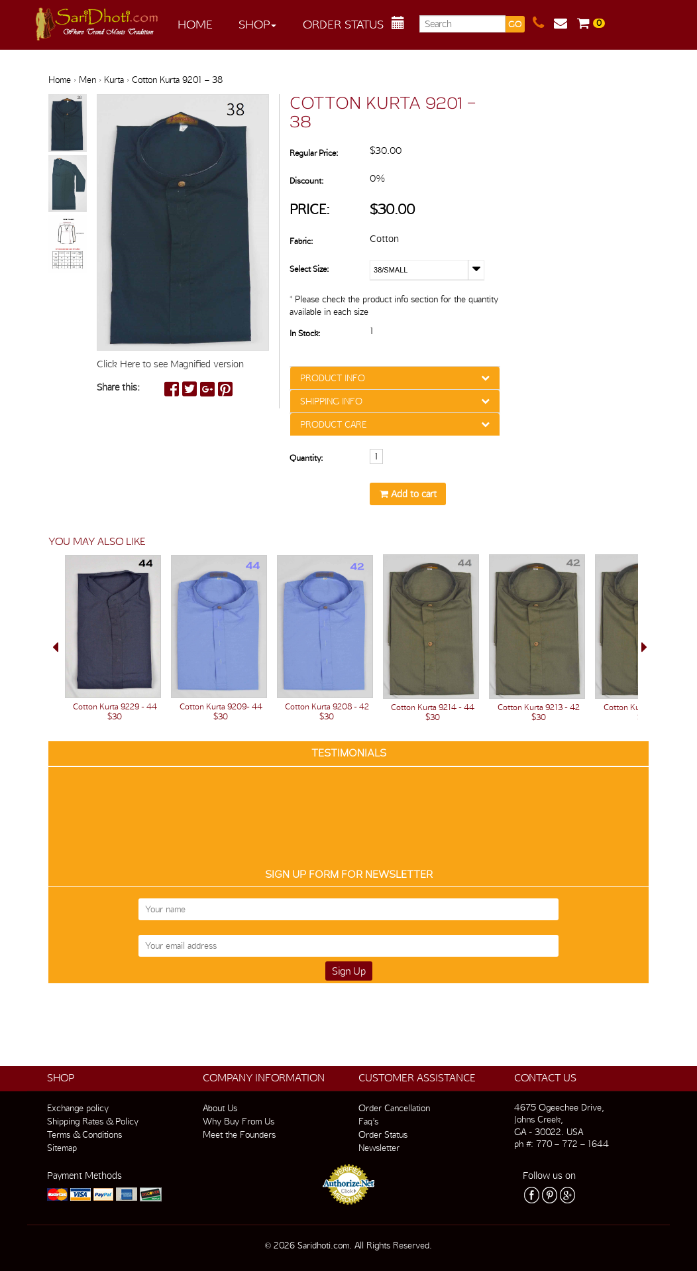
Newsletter (379, 1147)
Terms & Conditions (84, 1134)
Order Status (343, 24)
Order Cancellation (394, 1108)
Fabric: (301, 241)
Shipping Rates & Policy (92, 1121)
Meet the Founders (239, 1134)
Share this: (118, 387)
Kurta (114, 79)
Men (87, 79)
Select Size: (309, 269)
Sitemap (62, 1147)
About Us (220, 1108)
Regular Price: (314, 153)
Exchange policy (78, 1108)
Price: (310, 209)
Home (195, 24)
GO (514, 24)
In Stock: (305, 333)
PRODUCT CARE (333, 424)
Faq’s (368, 1121)
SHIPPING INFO (331, 401)
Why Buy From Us (238, 1121)
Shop (257, 24)
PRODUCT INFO (332, 378)
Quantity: (306, 458)
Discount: (306, 181)
